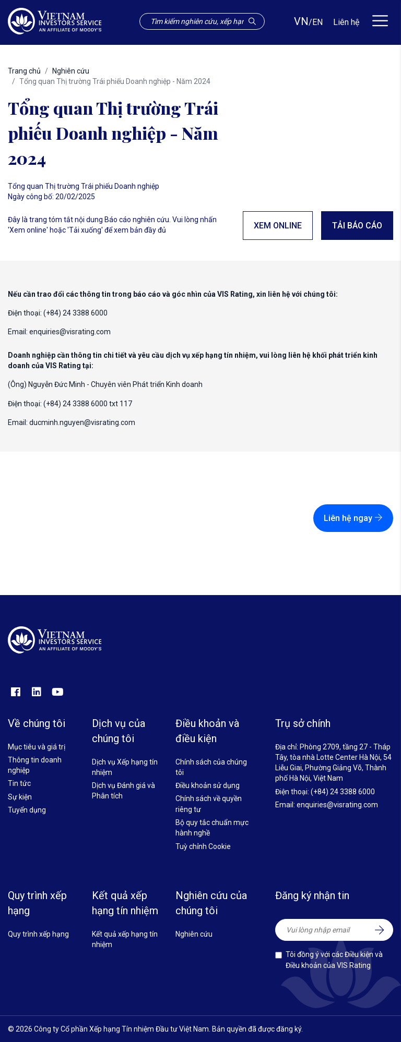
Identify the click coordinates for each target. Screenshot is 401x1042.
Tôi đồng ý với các (334, 959)
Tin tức (19, 783)
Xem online (278, 226)
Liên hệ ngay (353, 518)
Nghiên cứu (70, 71)
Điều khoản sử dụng (207, 785)
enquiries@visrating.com (70, 332)
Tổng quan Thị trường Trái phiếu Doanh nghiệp (83, 186)
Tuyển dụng (27, 810)
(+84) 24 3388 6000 (343, 791)
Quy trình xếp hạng (38, 934)
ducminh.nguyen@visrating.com (82, 422)
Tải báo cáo (357, 226)
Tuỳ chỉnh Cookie (203, 846)
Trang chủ (24, 71)
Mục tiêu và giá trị (36, 747)
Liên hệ (346, 22)
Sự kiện (20, 797)
